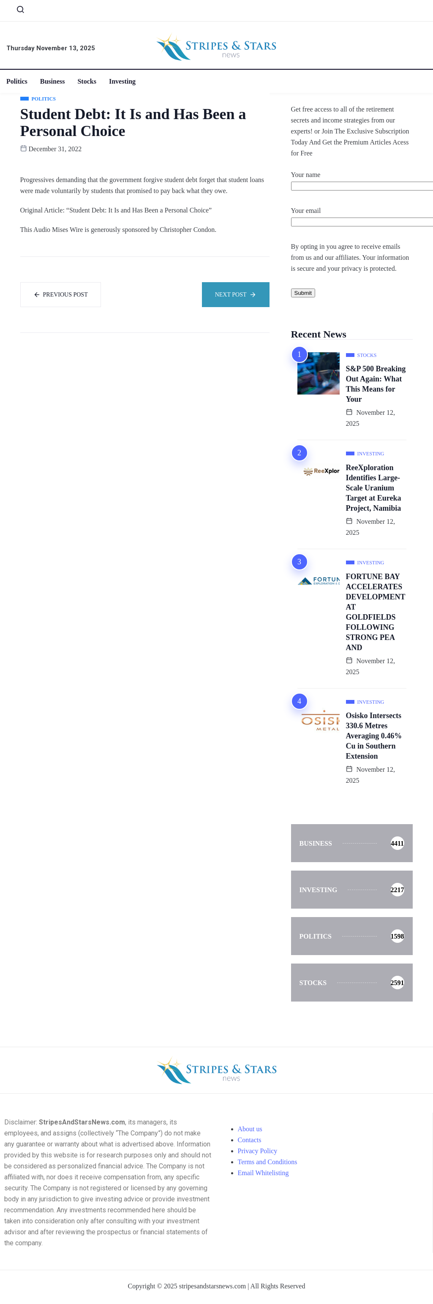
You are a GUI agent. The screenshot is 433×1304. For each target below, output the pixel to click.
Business (52, 81)
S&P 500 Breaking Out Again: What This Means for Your (376, 384)
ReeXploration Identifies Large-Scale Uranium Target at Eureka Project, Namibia (373, 487)
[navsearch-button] (16, 11)
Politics (16, 81)
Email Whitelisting (263, 1172)
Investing (122, 81)
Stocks (87, 81)
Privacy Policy (258, 1150)
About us (250, 1128)
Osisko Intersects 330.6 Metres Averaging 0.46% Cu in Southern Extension (374, 735)
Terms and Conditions (267, 1161)
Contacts (249, 1139)
